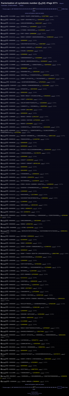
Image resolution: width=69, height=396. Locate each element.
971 (21, 9)
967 (13, 9)
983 (47, 9)
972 (23, 9)
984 (49, 9)
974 (27, 9)
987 (56, 9)
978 (37, 9)
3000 (63, 9)
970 (19, 9)
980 (41, 9)
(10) (4, 16)
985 (51, 9)
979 (39, 9)
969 (17, 9)
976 (32, 9)
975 (30, 9)
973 (25, 9)
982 (45, 9)
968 (15, 9)
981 (43, 9)
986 (54, 9)
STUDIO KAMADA (12, 5)
